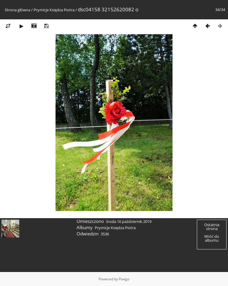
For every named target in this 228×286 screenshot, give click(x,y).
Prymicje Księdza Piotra (54, 9)
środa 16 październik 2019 (128, 221)
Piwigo (124, 279)
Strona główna (17, 9)
